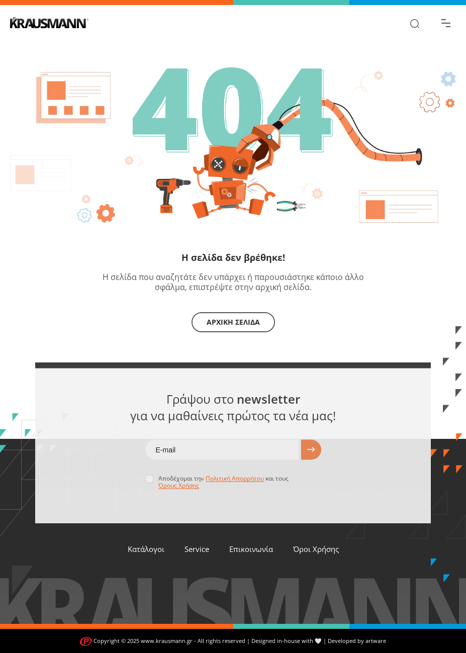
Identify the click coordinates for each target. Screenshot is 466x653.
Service (196, 549)
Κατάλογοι (146, 549)
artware (375, 640)
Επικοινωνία (251, 549)
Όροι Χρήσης (316, 549)
